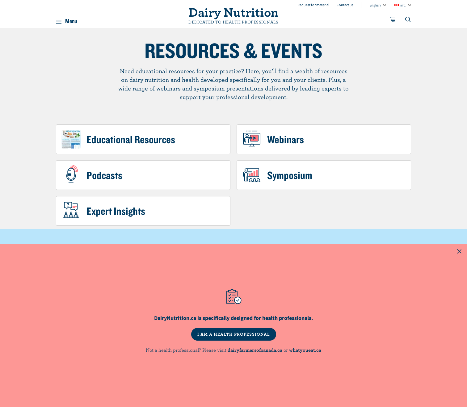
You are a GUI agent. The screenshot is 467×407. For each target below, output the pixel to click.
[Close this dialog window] (459, 252)
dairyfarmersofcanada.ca (255, 350)
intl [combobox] (403, 5)
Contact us (345, 4)
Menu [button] (71, 19)
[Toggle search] (408, 21)
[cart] (393, 21)
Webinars (285, 139)
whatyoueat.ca (305, 350)
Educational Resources (130, 139)
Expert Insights (115, 210)
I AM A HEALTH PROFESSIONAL (233, 334)
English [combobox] (375, 5)
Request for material (313, 4)
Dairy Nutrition (233, 11)
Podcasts (104, 175)
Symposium (289, 175)
